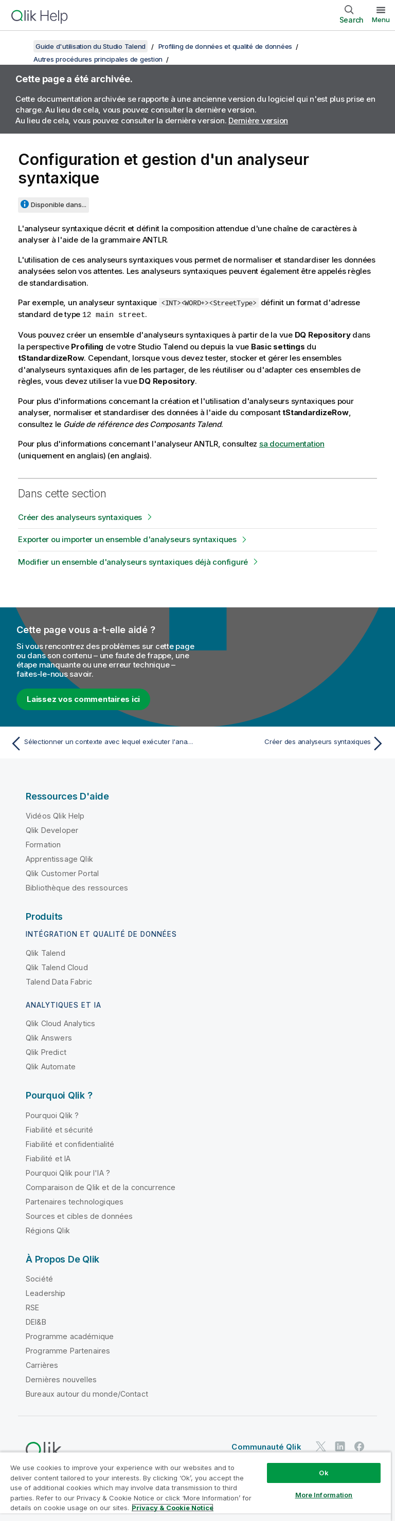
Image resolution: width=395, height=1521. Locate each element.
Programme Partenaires (68, 1350)
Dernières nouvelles (61, 1379)
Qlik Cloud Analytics (60, 1022)
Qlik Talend (45, 952)
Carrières (42, 1364)
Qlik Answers (49, 1037)
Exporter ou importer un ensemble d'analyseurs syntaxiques (127, 539)
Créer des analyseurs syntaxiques (80, 517)
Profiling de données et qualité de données (225, 46)
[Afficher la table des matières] (20, 46)
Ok (323, 1473)
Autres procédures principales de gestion (98, 59)
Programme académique (70, 1335)
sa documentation (292, 443)
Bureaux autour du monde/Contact (87, 1393)
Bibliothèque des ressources (77, 887)
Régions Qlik (48, 1230)
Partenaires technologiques (74, 1201)
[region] (195, 1486)
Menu (381, 19)
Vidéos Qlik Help (55, 815)
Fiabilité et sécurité (59, 1129)
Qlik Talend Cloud (57, 966)
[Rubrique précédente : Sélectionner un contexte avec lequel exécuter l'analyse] (101, 743)
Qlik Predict (46, 1051)
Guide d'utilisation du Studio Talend (90, 46)
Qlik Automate (51, 1066)
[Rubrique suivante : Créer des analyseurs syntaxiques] (294, 743)
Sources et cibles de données (79, 1215)
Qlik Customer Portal (62, 872)
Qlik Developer (52, 829)
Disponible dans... (58, 204)
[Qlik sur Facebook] (359, 1446)
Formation (43, 844)
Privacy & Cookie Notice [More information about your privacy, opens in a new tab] (172, 1508)
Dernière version (258, 120)
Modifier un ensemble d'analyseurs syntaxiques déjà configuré (133, 561)
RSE (32, 1307)
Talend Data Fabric (59, 981)
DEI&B (36, 1321)
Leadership (46, 1292)
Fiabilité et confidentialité (70, 1143)
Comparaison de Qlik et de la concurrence (100, 1186)
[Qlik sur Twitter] (321, 1446)
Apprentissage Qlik (59, 858)
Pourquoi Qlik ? (52, 1114)
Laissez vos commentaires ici (83, 698)
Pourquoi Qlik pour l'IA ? (68, 1172)
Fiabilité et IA (48, 1158)
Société (39, 1278)
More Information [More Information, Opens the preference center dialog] (324, 1495)
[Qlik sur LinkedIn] (340, 1446)
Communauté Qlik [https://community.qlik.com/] (266, 1446)
